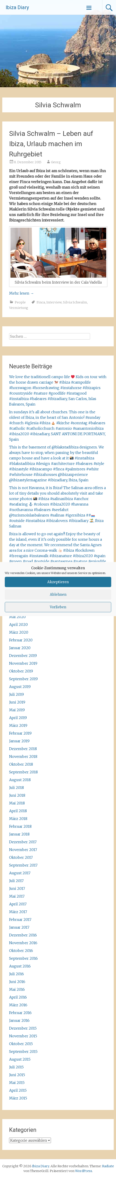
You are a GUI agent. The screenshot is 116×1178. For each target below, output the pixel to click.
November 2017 (23, 849)
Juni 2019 (17, 702)
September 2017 (23, 865)
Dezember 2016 (23, 935)
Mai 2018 (17, 803)
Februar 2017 (20, 919)
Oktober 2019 (21, 671)
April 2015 (18, 1090)
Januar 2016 (19, 1020)
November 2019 (23, 663)
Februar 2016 (20, 1012)
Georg (56, 162)
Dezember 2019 (23, 655)
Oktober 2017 (21, 857)
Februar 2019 (20, 733)
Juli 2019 (16, 694)
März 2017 (18, 911)
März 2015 (18, 1098)
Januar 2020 (19, 648)
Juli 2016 (16, 974)
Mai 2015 (17, 1082)
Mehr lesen (21, 293)
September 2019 (23, 679)
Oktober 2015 (21, 1043)
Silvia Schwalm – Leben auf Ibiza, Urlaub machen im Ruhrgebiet (51, 143)
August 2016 (20, 966)
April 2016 (18, 997)
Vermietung (18, 308)
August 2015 (19, 1059)
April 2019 (18, 717)
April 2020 (18, 624)
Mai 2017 (17, 896)
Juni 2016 (17, 981)
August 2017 (19, 873)
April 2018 (18, 811)
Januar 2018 (19, 834)
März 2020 (18, 632)
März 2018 (18, 818)
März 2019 (18, 725)
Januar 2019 (19, 741)
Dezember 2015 (23, 1028)
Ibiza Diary (17, 7)
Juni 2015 (17, 1075)
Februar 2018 (20, 826)
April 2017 (18, 904)
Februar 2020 (21, 640)
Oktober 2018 (21, 764)
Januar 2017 (19, 927)
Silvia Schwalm (75, 302)
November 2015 (23, 1036)
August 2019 (20, 686)
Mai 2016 (17, 989)
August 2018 (20, 779)
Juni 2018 (17, 795)
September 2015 (23, 1051)
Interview (54, 302)
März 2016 (18, 1005)
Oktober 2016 (21, 950)
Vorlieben (58, 607)
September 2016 (23, 958)
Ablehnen (58, 594)
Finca (41, 302)
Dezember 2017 (23, 842)
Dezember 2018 (23, 748)
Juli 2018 (16, 787)
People (20, 302)
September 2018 (23, 772)
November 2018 (23, 756)
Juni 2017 (17, 888)
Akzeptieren (58, 582)
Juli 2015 (16, 1067)
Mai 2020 (17, 616)
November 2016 (23, 943)
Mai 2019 (17, 710)
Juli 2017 (16, 880)
